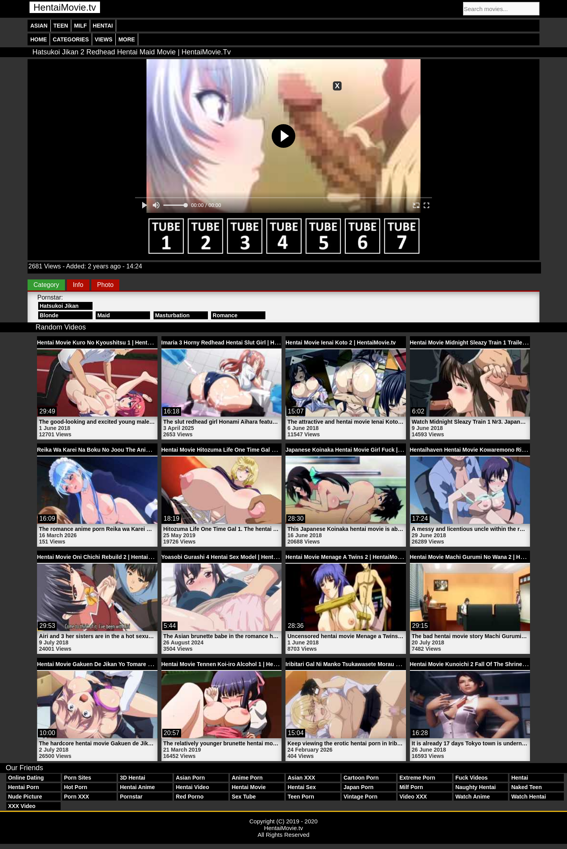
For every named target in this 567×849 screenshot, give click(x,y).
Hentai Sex (301, 787)
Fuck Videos (471, 778)
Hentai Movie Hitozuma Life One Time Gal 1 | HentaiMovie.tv (239, 450)
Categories (71, 39)
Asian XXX (301, 778)
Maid (103, 315)
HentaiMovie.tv (64, 7)
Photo (105, 284)
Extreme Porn (417, 778)
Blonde (49, 315)
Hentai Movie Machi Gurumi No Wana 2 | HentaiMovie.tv (482, 557)
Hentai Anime (137, 787)
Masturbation (172, 315)
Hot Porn (75, 787)
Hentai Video (192, 787)
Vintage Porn (360, 796)
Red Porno (190, 796)
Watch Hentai (528, 796)
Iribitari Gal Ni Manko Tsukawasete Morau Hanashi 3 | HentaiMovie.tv (375, 664)
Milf (80, 25)
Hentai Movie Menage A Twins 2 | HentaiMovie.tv (348, 557)
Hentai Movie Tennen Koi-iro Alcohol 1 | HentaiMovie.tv (233, 664)
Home (38, 39)
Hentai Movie (248, 787)
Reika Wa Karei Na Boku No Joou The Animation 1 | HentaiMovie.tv (124, 450)
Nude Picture (25, 796)
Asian (39, 25)
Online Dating (26, 778)
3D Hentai (132, 778)
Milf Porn (411, 787)
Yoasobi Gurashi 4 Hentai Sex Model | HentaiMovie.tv (230, 557)
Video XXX (413, 796)
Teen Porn (300, 796)
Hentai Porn (23, 787)
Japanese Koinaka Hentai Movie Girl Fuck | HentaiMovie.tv (361, 450)
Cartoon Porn (360, 778)
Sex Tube (244, 796)
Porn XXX (76, 796)
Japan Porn (358, 787)
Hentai (103, 25)
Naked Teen (526, 787)
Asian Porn (190, 778)
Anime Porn (247, 778)
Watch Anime (472, 796)
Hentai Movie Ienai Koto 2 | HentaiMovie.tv (340, 342)
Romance (225, 315)
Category (46, 284)
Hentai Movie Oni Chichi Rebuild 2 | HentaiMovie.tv (103, 557)
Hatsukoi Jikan (59, 306)
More (127, 39)
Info (78, 284)
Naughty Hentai (475, 787)
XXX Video (21, 806)
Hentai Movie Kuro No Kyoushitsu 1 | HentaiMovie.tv (105, 342)
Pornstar (131, 796)
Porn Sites (77, 778)
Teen (61, 25)
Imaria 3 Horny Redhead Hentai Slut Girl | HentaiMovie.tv (235, 342)
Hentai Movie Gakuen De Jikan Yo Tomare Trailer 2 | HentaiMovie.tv (124, 664)
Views (104, 39)
